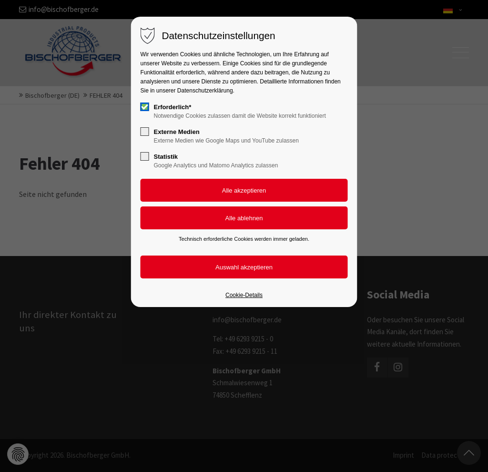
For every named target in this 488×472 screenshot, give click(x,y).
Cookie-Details (244, 295)
